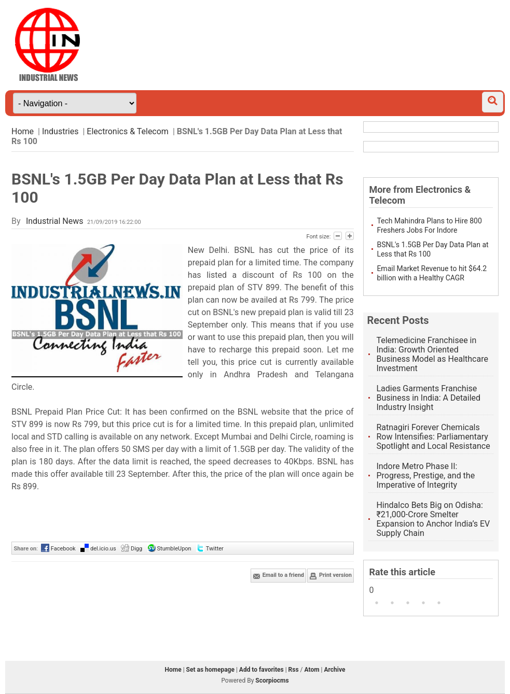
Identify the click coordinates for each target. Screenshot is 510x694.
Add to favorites (261, 669)
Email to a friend (278, 576)
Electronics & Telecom (128, 131)
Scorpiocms (271, 680)
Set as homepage (210, 669)
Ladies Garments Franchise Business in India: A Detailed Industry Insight (428, 398)
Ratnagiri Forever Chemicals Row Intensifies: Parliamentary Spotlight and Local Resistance (433, 436)
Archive (334, 669)
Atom (312, 669)
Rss (293, 669)
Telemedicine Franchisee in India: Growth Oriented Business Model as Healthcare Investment (432, 354)
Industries (60, 131)
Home (22, 131)
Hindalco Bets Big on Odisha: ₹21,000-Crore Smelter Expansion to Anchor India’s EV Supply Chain (433, 519)
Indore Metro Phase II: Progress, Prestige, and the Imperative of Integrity (425, 475)
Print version (330, 576)
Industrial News (55, 221)
